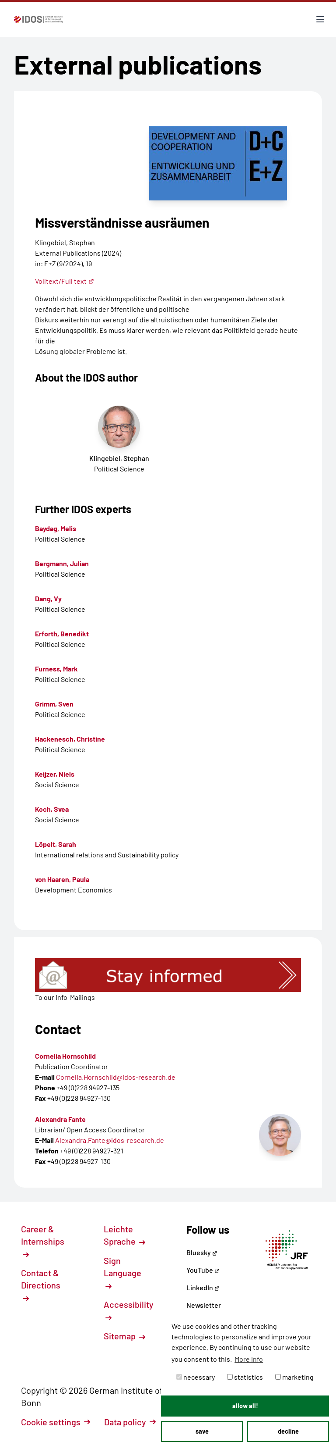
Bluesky (201, 1252)
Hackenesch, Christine (70, 739)
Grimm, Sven (54, 704)
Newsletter (203, 1305)
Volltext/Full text (64, 281)
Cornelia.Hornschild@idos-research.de (115, 1077)
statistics (245, 1377)
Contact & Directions (40, 1284)
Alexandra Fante (60, 1119)
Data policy (130, 1422)
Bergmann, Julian (62, 563)
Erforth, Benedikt (62, 633)
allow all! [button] (245, 1406)
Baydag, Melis (55, 528)
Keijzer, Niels (54, 774)
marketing (294, 1377)
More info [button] (248, 1359)
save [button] (202, 1431)
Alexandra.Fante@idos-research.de (109, 1140)
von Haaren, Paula (62, 879)
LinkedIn (203, 1287)
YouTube (203, 1270)
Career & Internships (42, 1241)
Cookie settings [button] (55, 1422)
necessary (195, 1377)
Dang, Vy (48, 598)
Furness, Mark (56, 668)
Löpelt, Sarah (55, 844)
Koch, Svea (52, 809)
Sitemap (124, 1336)
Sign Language (122, 1272)
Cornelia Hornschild (65, 1056)
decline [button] (288, 1431)
